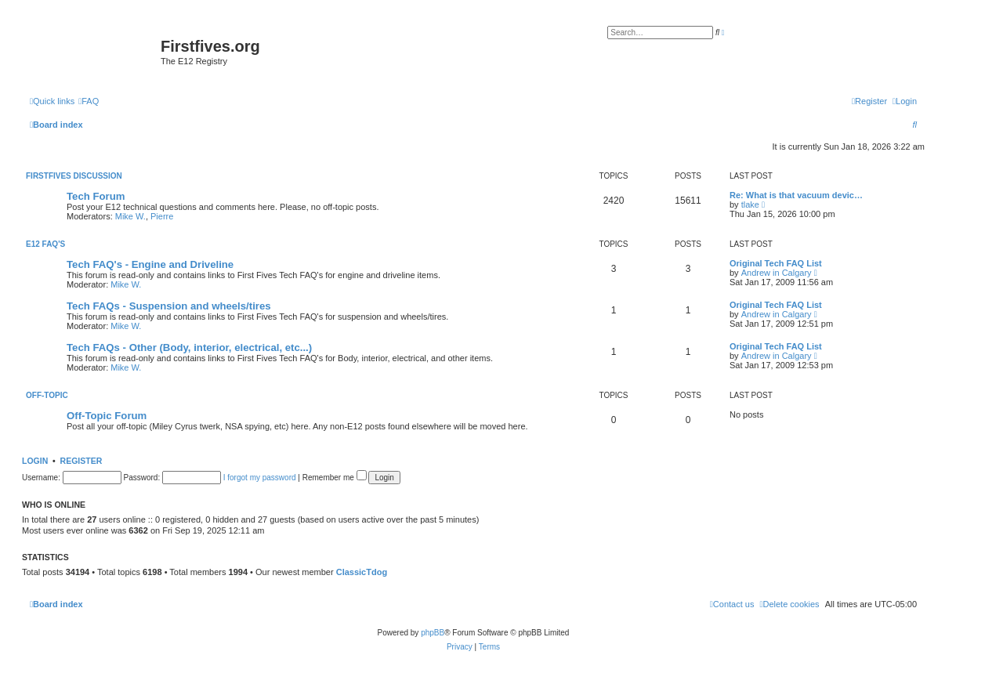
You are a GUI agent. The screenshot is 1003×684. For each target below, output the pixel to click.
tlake (750, 204)
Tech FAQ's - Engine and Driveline (150, 264)
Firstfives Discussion (74, 176)
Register (81, 460)
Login (35, 460)
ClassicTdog (361, 572)
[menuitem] (88, 101)
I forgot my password (259, 477)
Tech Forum (96, 196)
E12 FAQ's (45, 244)
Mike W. (130, 216)
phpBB (432, 632)
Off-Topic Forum (107, 416)
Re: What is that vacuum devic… (796, 195)
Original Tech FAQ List (776, 263)
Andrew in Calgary (776, 272)
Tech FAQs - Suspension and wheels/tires (169, 306)
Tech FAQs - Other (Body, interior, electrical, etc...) (189, 347)
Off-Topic (47, 395)
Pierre (161, 216)
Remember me (334, 477)
